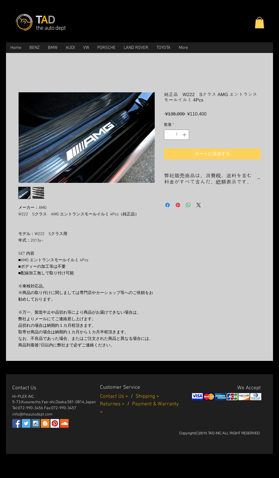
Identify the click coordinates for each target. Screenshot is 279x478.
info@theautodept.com (32, 414)
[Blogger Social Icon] (45, 423)
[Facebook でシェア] (167, 205)
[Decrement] (168, 134)
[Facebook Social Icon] (16, 423)
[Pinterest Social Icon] (54, 423)
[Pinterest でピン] (178, 205)
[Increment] (184, 134)
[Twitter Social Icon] (26, 423)
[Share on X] (198, 205)
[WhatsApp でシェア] (188, 205)
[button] (259, 22)
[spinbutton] (176, 134)
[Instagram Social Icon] (35, 423)
